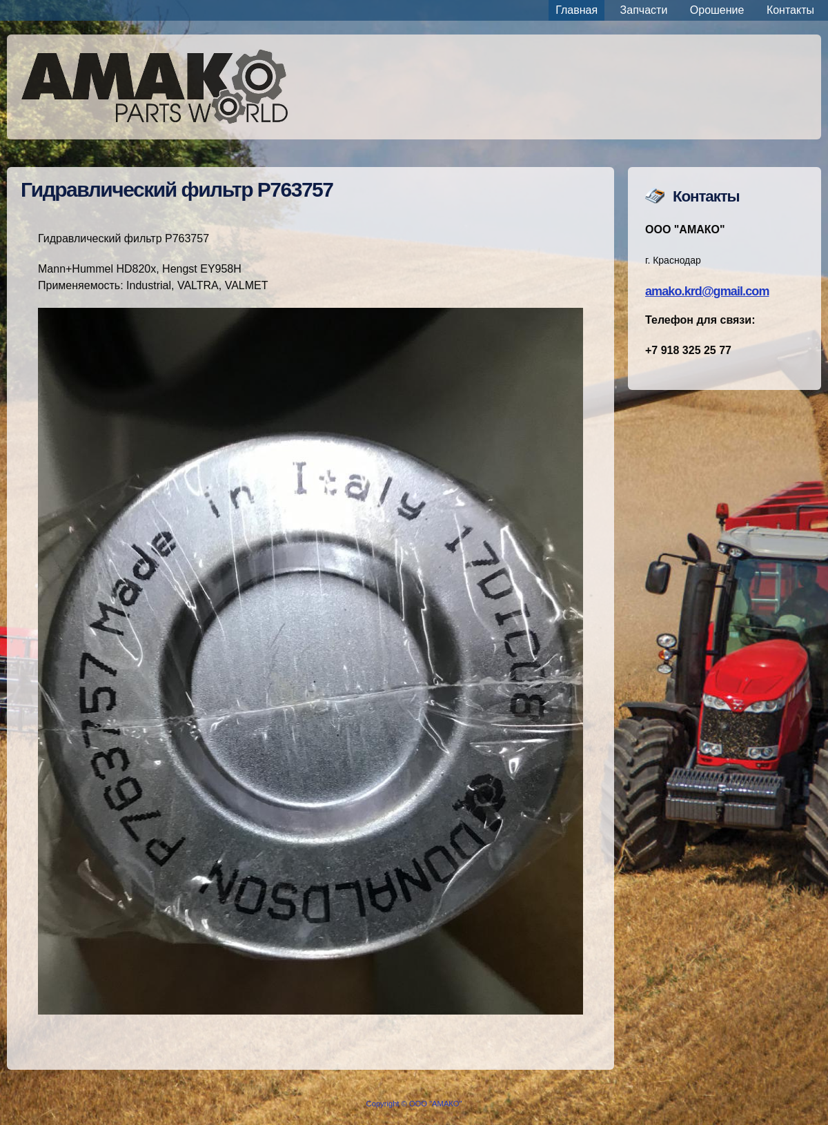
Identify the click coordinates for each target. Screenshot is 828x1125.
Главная (576, 10)
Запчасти (644, 10)
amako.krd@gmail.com (707, 291)
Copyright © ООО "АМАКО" (414, 1103)
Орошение (717, 10)
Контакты (790, 10)
